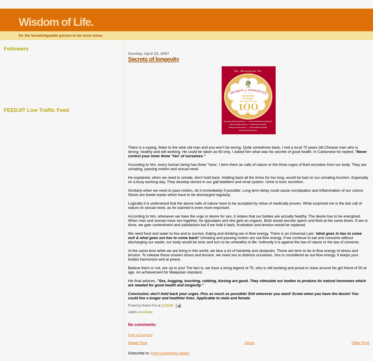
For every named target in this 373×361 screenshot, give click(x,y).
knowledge (145, 312)
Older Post (360, 343)
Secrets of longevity (153, 59)
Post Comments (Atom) (170, 353)
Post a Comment (140, 335)
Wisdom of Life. (56, 22)
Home (249, 343)
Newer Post (137, 343)
